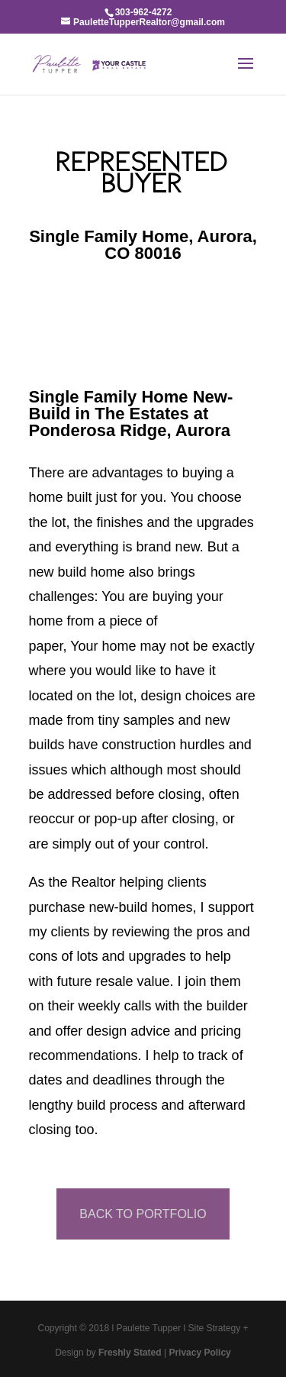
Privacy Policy (199, 1352)
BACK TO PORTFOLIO (142, 1213)
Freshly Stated (130, 1352)
